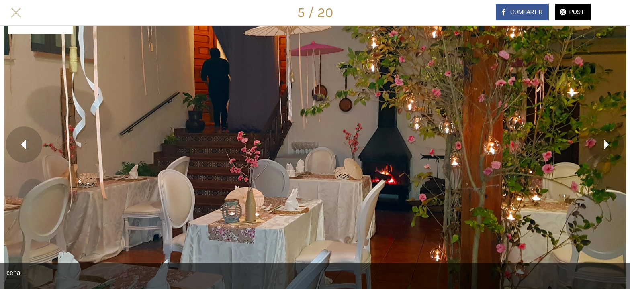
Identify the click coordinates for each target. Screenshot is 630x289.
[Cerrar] (16, 13)
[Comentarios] (614, 12)
